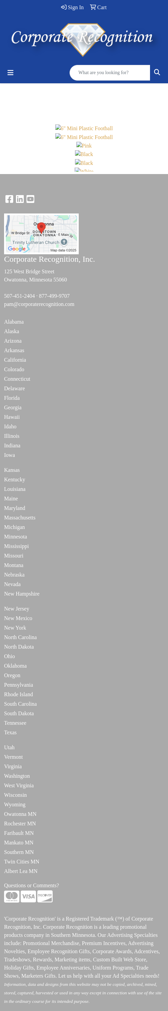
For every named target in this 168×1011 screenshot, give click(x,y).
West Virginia (19, 785)
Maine (11, 498)
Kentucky (14, 479)
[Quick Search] (110, 73)
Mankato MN (19, 842)
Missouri (13, 556)
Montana (13, 565)
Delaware (14, 388)
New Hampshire (21, 594)
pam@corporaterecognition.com (39, 304)
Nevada (12, 584)
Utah (9, 747)
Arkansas (14, 350)
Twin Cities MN (21, 861)
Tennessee (15, 723)
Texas (10, 732)
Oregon (12, 675)
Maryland (14, 508)
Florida (12, 398)
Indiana (12, 445)
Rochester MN (20, 823)
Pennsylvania (18, 685)
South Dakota (19, 713)
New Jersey (16, 609)
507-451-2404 (19, 296)
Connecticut (17, 379)
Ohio (9, 656)
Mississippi (16, 546)
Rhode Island (18, 694)
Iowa (9, 455)
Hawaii (12, 417)
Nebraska (14, 575)
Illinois (11, 436)
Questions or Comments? (31, 885)
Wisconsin (15, 795)
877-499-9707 (54, 296)
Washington (17, 776)
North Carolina (20, 637)
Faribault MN (19, 833)
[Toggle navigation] (10, 73)
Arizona (13, 341)
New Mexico (18, 618)
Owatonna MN (20, 814)
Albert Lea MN (21, 871)
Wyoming (14, 804)
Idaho (10, 426)
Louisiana (14, 489)
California (15, 360)
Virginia (13, 766)
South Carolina (20, 704)
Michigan (14, 527)
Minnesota (15, 536)
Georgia (12, 407)
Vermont (13, 757)
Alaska (11, 331)
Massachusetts (19, 517)
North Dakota (19, 647)
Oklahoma (15, 666)
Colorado (14, 369)
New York (15, 628)
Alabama (14, 322)
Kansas (12, 470)
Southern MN (19, 852)
